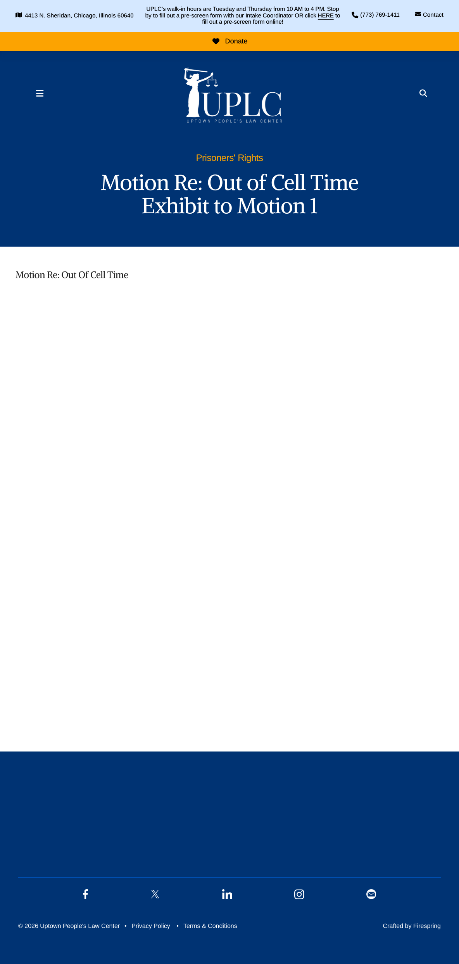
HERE (326, 15)
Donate (230, 41)
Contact (433, 15)
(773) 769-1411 (380, 15)
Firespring (427, 926)
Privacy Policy (150, 926)
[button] (39, 93)
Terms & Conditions (210, 926)
